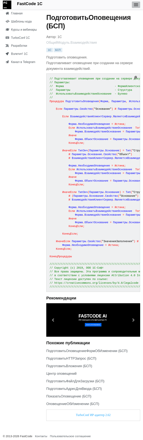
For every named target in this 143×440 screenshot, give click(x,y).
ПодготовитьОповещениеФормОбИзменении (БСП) (87, 351)
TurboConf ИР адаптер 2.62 (93, 415)
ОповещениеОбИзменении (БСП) (72, 404)
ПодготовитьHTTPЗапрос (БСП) (71, 358)
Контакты (41, 436)
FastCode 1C (29, 3)
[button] (53, 320)
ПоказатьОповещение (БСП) (68, 396)
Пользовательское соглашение (70, 436)
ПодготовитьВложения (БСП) (69, 366)
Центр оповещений (61, 373)
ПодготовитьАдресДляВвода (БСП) (74, 389)
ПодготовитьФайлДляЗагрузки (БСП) (75, 381)
